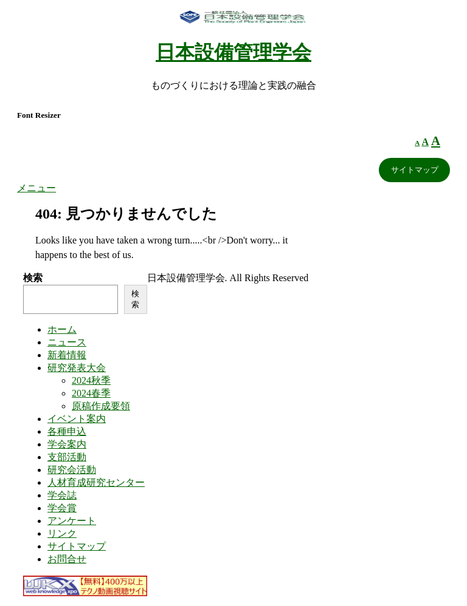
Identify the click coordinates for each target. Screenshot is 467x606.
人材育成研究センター (96, 482)
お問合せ (66, 559)
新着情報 (66, 355)
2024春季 (91, 393)
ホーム (62, 329)
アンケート (71, 521)
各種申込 (66, 431)
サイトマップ (414, 169)
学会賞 (62, 508)
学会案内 (66, 444)
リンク (62, 533)
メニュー (36, 188)
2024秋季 (91, 380)
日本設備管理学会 (233, 52)
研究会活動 (71, 470)
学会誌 (62, 495)
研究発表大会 (76, 368)
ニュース (66, 342)
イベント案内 (76, 419)
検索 (33, 278)
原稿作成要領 (101, 406)
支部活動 (66, 457)
